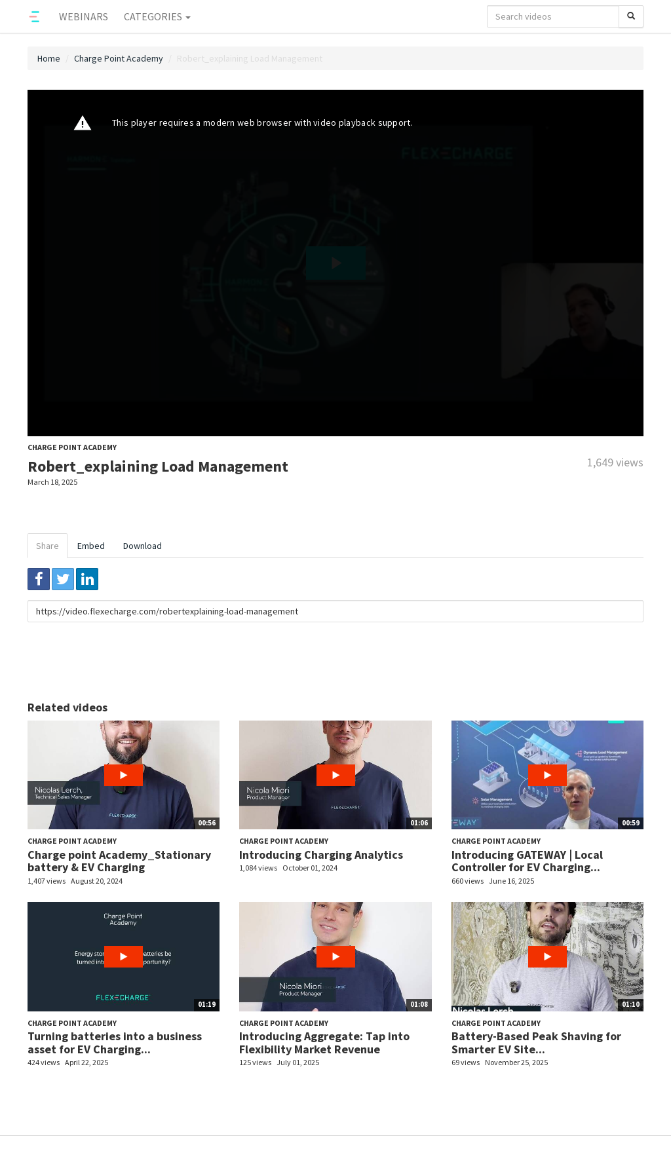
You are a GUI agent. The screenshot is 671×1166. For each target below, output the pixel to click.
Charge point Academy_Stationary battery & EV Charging (119, 861)
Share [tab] (47, 546)
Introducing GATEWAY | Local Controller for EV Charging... (527, 861)
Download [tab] (142, 546)
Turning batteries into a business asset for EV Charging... (115, 1042)
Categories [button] (157, 16)
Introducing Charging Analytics (321, 854)
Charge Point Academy (118, 58)
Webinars (83, 16)
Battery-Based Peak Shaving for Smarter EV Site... (536, 1042)
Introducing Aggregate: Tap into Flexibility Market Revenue (324, 1042)
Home (48, 58)
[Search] (631, 16)
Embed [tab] (91, 546)
